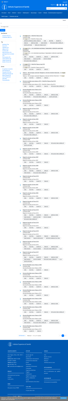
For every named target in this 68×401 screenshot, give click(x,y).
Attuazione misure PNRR (13, 388)
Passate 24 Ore (6, 72)
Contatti (9, 377)
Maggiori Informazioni (19, 399)
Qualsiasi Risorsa (6, 35)
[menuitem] (4, 12)
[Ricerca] (55, 8)
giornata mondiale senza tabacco (32, 40)
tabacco (5, 49)
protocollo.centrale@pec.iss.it (16, 366)
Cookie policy (10, 379)
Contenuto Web (7, 37)
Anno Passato (6, 77)
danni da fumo (6, 52)
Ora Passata (6, 70)
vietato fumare (6, 60)
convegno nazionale (54, 322)
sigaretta (5, 47)
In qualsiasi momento (7, 69)
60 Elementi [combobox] (22, 335)
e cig (60, 248)
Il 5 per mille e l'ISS (30, 390)
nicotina (5, 50)
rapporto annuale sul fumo (53, 238)
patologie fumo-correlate (56, 42)
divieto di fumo (6, 62)
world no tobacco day (40, 45)
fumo (4, 46)
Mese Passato (6, 75)
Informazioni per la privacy (14, 375)
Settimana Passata (7, 73)
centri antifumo (6, 58)
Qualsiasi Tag (5, 44)
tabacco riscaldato (38, 238)
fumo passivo (6, 57)
